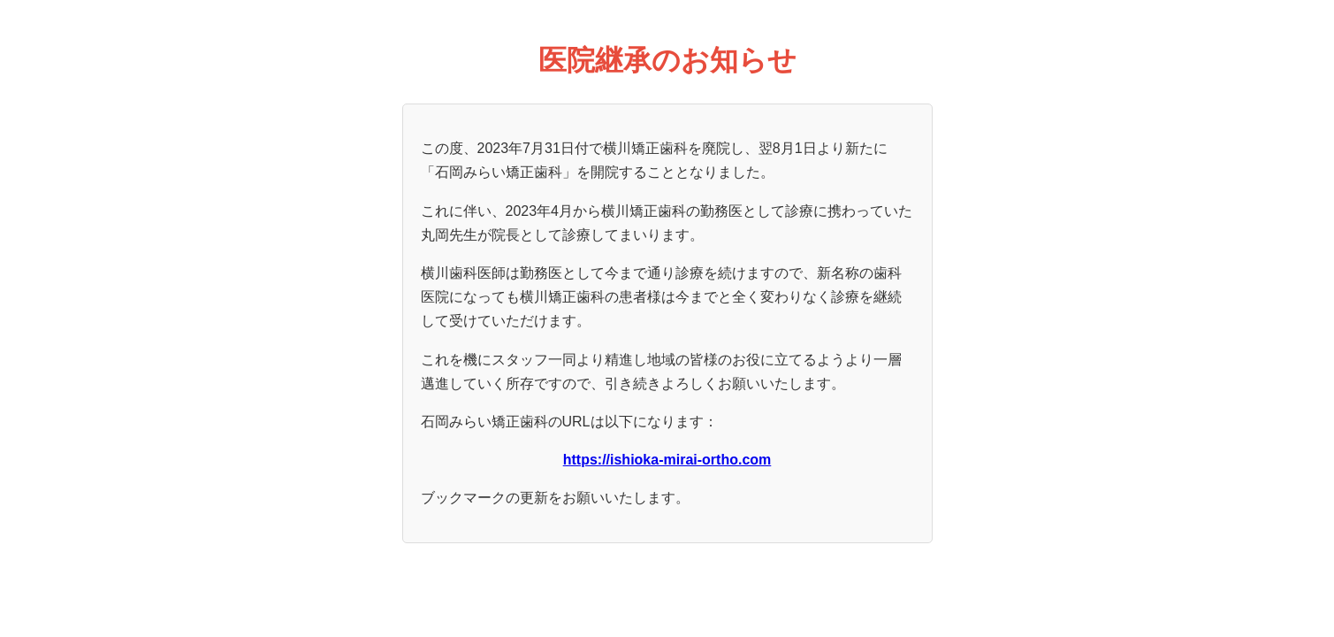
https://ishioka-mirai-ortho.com (667, 459)
